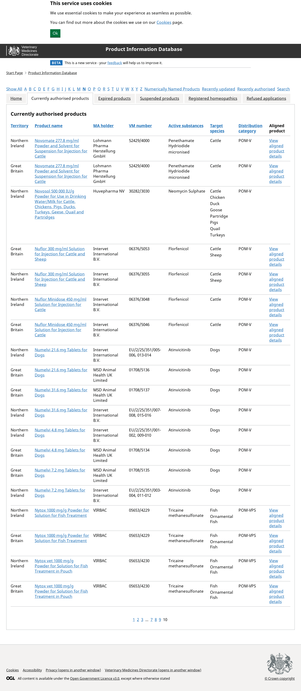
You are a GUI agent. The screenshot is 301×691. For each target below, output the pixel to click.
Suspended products (159, 98)
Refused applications (266, 98)
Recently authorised (256, 89)
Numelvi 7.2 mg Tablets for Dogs (60, 472)
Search (283, 89)
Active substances (185, 125)
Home (16, 98)
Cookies (164, 22)
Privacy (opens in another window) (73, 670)
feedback (114, 63)
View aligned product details (276, 148)
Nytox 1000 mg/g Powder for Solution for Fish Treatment (62, 512)
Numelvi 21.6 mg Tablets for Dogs (61, 352)
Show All (14, 89)
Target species (217, 128)
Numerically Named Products (172, 89)
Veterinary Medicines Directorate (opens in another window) (153, 670)
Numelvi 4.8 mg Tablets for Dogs (60, 432)
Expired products (114, 98)
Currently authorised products (60, 98)
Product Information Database (144, 49)
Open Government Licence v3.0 (94, 678)
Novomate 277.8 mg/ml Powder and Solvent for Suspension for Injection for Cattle (61, 148)
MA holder (103, 125)
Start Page (14, 73)
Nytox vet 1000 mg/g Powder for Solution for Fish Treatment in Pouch (61, 566)
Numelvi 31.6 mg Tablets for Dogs (61, 392)
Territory (19, 125)
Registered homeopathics (213, 98)
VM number (140, 125)
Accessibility (32, 670)
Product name (48, 125)
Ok (55, 33)
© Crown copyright (280, 678)
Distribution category (250, 128)
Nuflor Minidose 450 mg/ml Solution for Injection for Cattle (60, 304)
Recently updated (218, 89)
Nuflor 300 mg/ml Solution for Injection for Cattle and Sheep (60, 254)
